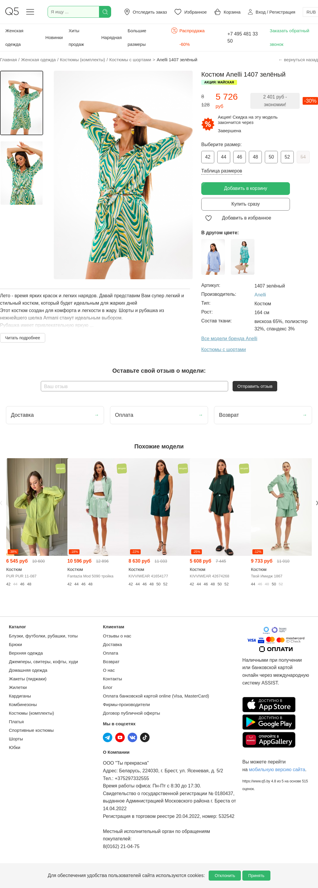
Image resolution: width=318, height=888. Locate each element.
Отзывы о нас (117, 635)
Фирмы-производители (126, 704)
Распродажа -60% (188, 37)
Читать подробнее (22, 337)
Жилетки (18, 687)
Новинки (54, 37)
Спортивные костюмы (31, 730)
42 (207, 156)
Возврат (111, 661)
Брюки (15, 644)
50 (271, 156)
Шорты (16, 738)
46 (239, 156)
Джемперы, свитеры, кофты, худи (43, 661)
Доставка (112, 644)
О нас (109, 670)
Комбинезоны (23, 704)
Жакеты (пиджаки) (27, 678)
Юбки (14, 747)
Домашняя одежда (28, 670)
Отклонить (225, 875)
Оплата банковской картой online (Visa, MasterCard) (156, 695)
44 (223, 156)
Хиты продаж (76, 37)
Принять (256, 875)
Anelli (260, 294)
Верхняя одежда (26, 652)
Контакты (112, 678)
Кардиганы (20, 695)
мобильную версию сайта (277, 769)
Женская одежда (14, 37)
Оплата (110, 652)
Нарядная (111, 37)
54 (303, 156)
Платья (16, 721)
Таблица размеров (221, 170)
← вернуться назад (298, 59)
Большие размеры (137, 37)
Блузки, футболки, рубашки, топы (43, 635)
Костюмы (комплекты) (31, 713)
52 (287, 156)
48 (255, 156)
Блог (107, 687)
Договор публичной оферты (131, 713)
